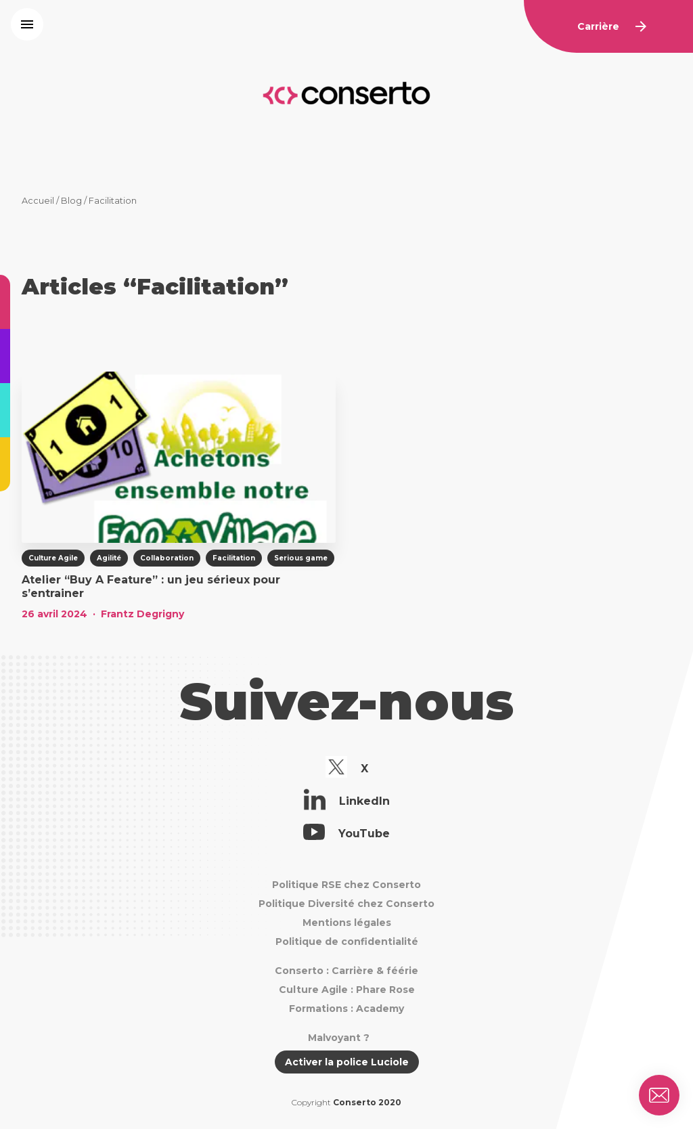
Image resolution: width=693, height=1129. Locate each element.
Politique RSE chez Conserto (346, 885)
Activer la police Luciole (347, 1062)
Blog (71, 201)
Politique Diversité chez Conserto (346, 904)
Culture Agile (53, 558)
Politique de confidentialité (346, 941)
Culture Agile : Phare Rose (347, 989)
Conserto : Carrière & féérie (346, 971)
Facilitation (234, 558)
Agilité (109, 558)
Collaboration (167, 558)
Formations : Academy (346, 1008)
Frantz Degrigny (142, 614)
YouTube (346, 834)
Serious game (301, 558)
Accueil (38, 201)
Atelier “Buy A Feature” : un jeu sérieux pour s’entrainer (151, 586)
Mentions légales (347, 922)
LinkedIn (347, 801)
